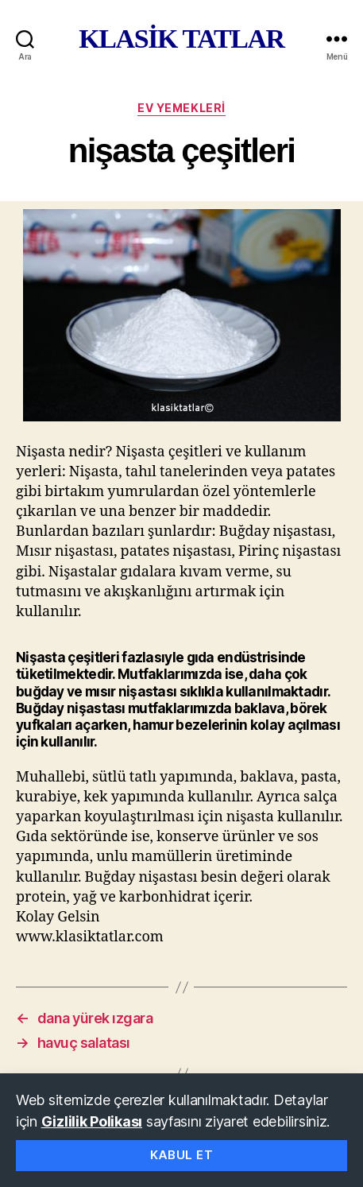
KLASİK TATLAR (181, 38)
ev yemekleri (181, 107)
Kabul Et (182, 1154)
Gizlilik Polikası (91, 1121)
